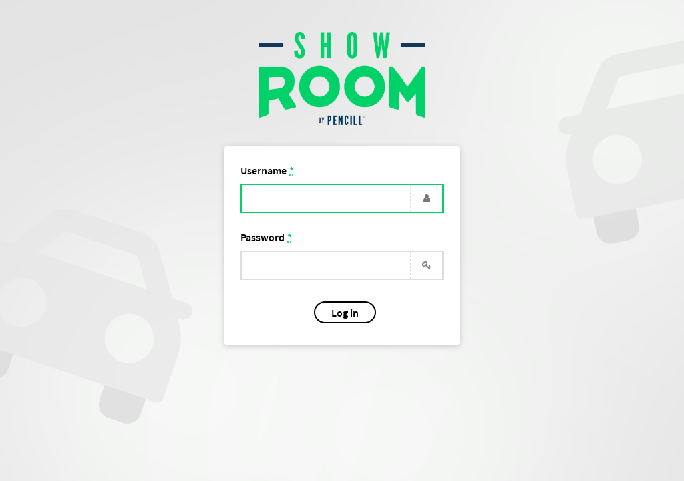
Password (266, 237)
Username (267, 170)
